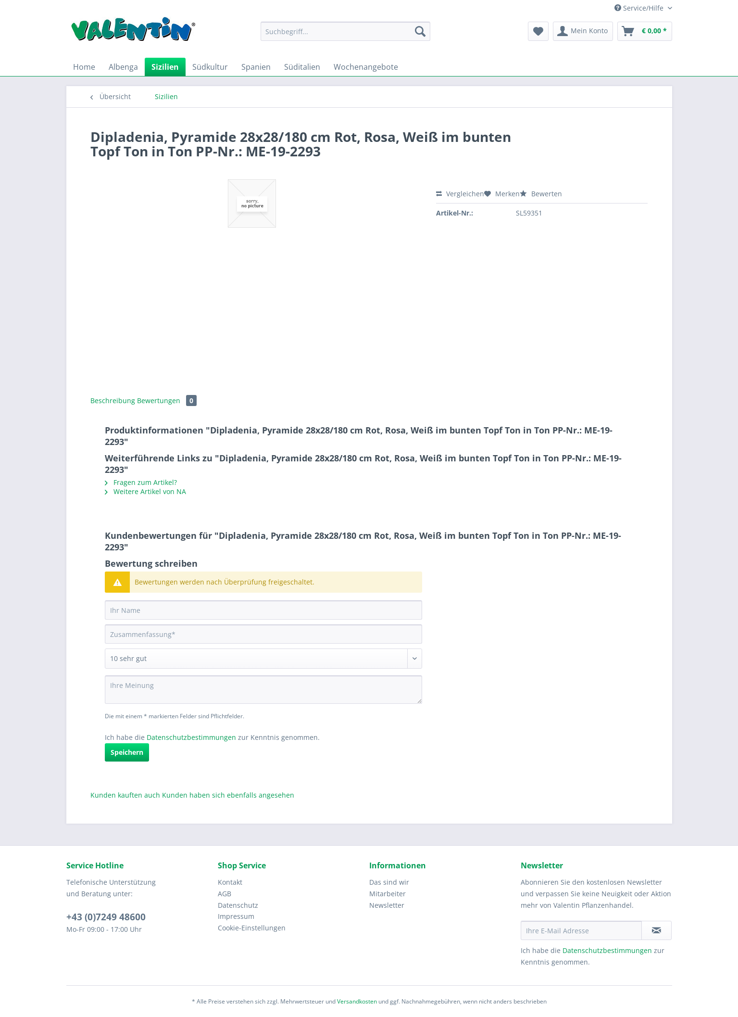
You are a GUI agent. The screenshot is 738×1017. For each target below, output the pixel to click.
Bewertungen (167, 400)
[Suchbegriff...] (345, 31)
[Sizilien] (165, 67)
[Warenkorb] (644, 31)
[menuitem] (345, 36)
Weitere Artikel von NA (145, 491)
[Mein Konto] (583, 31)
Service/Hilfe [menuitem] (639, 8)
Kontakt (230, 882)
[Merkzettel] (538, 31)
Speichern (127, 752)
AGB (224, 893)
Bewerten (541, 193)
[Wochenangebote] (366, 67)
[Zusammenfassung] (263, 634)
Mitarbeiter (387, 893)
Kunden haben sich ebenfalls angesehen (228, 795)
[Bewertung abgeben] (263, 658)
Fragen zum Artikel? (141, 482)
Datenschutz (238, 905)
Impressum (236, 916)
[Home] (84, 67)
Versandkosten (357, 1001)
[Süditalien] (302, 67)
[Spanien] (256, 67)
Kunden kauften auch (125, 795)
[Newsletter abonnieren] (656, 930)
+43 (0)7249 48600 (106, 917)
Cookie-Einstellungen (252, 927)
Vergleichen (460, 193)
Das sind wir (389, 882)
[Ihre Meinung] (263, 689)
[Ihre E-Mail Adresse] (581, 930)
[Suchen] (420, 31)
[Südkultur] (210, 67)
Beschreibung (112, 400)
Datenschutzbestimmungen (191, 737)
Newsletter (386, 905)
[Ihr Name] (263, 610)
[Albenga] (123, 67)
